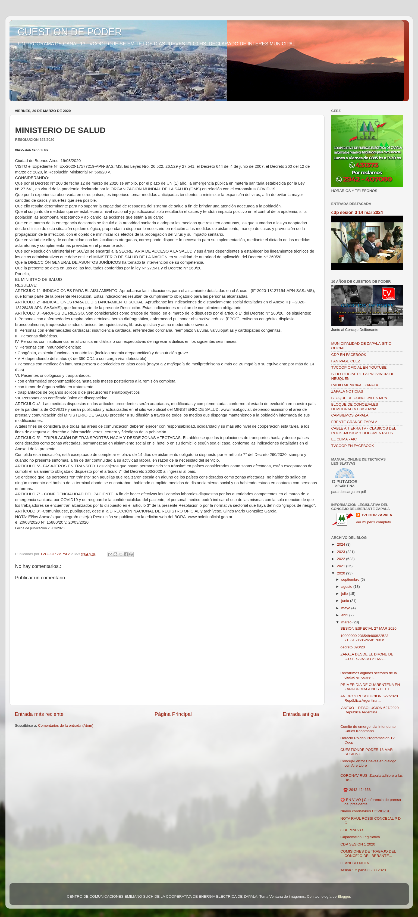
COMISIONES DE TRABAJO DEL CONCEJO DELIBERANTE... (368, 853)
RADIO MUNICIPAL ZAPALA (354, 385)
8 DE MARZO (351, 830)
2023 (341, 552)
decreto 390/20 (352, 647)
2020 (341, 573)
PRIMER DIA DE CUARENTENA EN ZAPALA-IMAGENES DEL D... (370, 687)
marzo (347, 622)
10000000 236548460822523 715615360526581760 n (364, 638)
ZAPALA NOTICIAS (347, 391)
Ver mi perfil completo (373, 522)
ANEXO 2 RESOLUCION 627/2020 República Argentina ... (369, 698)
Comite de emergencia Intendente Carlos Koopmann (367, 729)
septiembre (351, 579)
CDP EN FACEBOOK (348, 355)
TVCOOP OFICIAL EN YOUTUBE (359, 367)
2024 (341, 544)
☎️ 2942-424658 (355, 790)
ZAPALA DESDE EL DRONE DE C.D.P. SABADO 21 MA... (366, 656)
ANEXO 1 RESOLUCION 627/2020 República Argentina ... (369, 710)
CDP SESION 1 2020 (357, 844)
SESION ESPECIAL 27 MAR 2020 (368, 628)
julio (345, 594)
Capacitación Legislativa (360, 837)
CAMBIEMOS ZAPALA (350, 415)
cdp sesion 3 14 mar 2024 (357, 212)
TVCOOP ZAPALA (376, 515)
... (341, 666)
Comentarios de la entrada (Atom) (65, 725)
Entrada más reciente (39, 714)
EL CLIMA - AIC (344, 439)
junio (345, 601)
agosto (347, 587)
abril (345, 615)
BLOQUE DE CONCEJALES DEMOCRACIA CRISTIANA (354, 406)
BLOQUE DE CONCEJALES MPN (359, 398)
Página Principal (173, 714)
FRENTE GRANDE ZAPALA (354, 422)
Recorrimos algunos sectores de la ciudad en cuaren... (368, 675)
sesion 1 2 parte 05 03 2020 (363, 870)
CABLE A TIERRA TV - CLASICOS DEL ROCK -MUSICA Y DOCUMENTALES (363, 430)
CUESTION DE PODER (70, 32)
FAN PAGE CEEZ (345, 361)
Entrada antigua (301, 714)
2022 (341, 559)
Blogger (344, 896)
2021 (341, 566)
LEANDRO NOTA (354, 863)
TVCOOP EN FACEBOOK (352, 446)
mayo (346, 608)
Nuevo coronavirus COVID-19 (364, 811)
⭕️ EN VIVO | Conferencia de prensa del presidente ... (370, 802)
